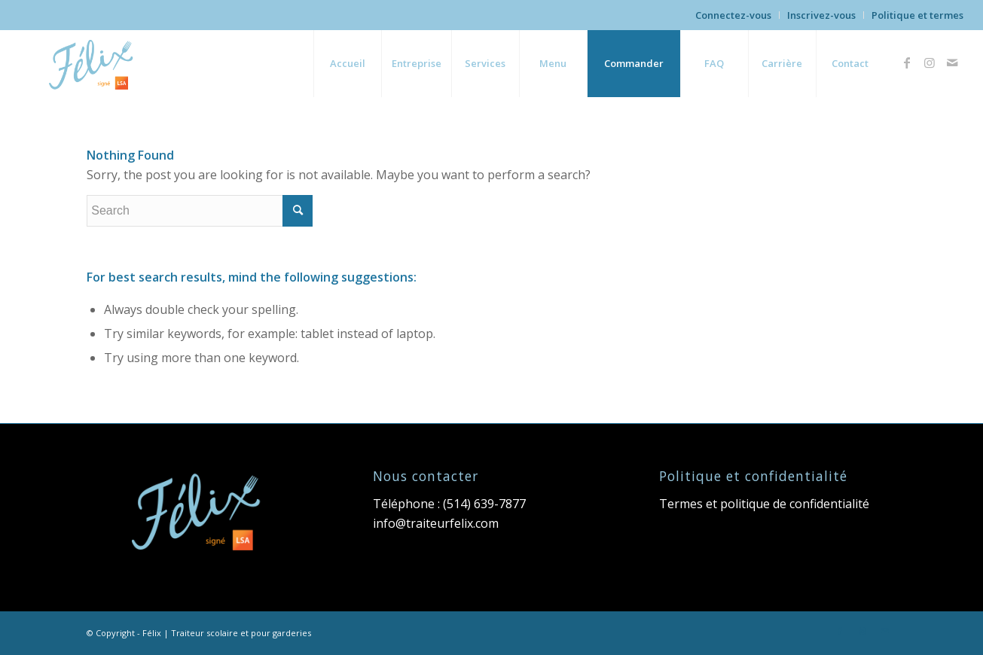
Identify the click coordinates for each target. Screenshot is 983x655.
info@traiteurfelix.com (436, 523)
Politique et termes (917, 15)
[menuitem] (734, 15)
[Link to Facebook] (907, 62)
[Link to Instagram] (929, 62)
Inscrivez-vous (821, 15)
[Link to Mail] (952, 62)
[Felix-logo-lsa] (93, 63)
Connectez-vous (733, 15)
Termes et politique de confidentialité (764, 503)
